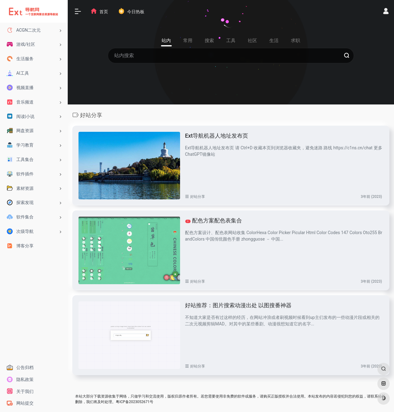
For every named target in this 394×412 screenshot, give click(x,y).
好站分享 (197, 196)
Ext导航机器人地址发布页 (216, 135)
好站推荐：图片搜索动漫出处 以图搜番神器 (238, 305)
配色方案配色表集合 (213, 220)
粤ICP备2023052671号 (134, 402)
